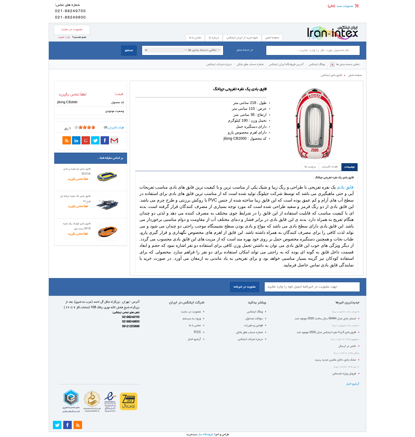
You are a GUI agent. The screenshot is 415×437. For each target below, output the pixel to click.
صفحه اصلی (272, 37)
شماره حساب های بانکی (250, 64)
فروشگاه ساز (205, 434)
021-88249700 (70, 11)
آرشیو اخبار (352, 384)
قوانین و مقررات (253, 325)
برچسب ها (310, 167)
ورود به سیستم (192, 318)
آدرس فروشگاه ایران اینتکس (286, 64)
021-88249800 (70, 18)
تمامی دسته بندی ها (347, 64)
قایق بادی (345, 187)
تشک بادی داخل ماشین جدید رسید (335, 360)
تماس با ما (195, 325)
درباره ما (214, 37)
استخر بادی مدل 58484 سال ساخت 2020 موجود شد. (325, 318)
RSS (197, 332)
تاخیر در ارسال (347, 346)
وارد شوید (64, 37)
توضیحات (349, 167)
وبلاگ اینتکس (317, 64)
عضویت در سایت (72, 29)
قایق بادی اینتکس (331, 75)
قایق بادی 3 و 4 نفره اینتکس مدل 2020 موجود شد (326, 332)
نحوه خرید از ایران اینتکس (242, 37)
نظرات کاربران (330, 167)
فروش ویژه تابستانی (344, 373)
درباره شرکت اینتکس (219, 64)
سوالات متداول (254, 318)
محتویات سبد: (344, 6)
